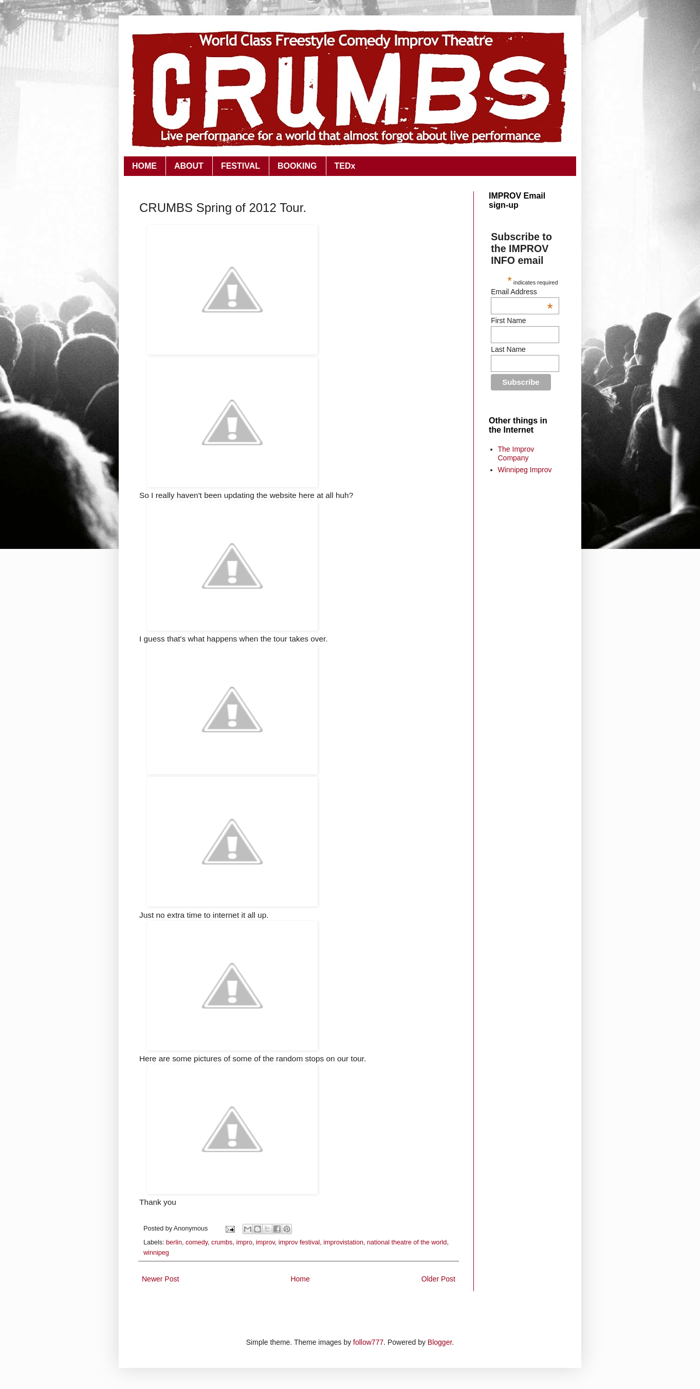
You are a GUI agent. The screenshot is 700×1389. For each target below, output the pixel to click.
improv (265, 1242)
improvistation (343, 1242)
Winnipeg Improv (525, 470)
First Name (508, 320)
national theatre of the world (407, 1242)
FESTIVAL (240, 166)
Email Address (521, 292)
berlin (174, 1242)
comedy (197, 1242)
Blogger (440, 1342)
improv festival (299, 1242)
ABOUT (189, 166)
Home (299, 1279)
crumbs (221, 1242)
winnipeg (156, 1252)
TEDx (345, 166)
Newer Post (160, 1279)
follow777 (368, 1342)
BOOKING (297, 166)
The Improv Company (516, 453)
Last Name (508, 349)
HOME (144, 166)
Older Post (438, 1279)
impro (244, 1242)
